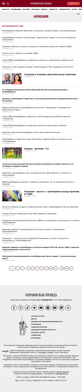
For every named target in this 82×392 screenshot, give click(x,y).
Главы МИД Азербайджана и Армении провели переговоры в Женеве (34, 125)
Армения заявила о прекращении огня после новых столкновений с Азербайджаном (34, 230)
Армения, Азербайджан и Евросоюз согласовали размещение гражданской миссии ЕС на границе (40, 100)
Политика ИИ (36, 324)
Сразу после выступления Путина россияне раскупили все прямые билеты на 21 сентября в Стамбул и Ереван (38, 165)
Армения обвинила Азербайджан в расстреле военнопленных (31, 132)
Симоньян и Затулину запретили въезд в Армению (50, 74)
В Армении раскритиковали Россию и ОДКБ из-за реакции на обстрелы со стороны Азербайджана (40, 221)
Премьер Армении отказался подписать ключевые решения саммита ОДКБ (37, 46)
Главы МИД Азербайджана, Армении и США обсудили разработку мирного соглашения (36, 117)
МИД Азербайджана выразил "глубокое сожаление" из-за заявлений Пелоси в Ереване (38, 183)
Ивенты (44, 9)
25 (66, 268)
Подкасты (53, 9)
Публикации (16, 9)
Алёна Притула (36, 374)
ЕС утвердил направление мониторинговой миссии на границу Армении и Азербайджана (35, 91)
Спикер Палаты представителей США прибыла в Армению (29, 213)
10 (51, 268)
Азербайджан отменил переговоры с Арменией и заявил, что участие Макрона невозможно (39, 38)
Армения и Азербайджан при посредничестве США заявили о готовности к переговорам (37, 174)
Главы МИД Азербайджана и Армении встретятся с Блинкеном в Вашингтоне (37, 60)
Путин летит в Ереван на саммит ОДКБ (20, 53)
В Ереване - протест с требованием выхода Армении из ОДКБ (51, 192)
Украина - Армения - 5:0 (36, 148)
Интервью (35, 9)
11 (55, 268)
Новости (5, 9)
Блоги (74, 9)
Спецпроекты (64, 9)
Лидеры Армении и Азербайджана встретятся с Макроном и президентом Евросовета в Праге (36, 108)
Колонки (26, 9)
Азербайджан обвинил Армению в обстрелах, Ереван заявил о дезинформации (39, 31)
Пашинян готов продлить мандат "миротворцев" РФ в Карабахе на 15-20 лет (38, 67)
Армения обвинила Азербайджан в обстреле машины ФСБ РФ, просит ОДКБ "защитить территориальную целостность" (40, 248)
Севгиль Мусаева (62, 372)
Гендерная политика (39, 327)
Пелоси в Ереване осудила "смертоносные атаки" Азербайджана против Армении (40, 207)
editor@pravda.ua (61, 374)
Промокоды (36, 338)
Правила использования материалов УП (47, 321)
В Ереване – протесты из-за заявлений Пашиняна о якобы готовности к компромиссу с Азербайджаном (35, 239)
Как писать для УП (38, 332)
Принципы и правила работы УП (43, 330)
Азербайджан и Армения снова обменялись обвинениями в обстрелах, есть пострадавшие (37, 140)
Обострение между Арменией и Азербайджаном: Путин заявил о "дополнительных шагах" (39, 257)
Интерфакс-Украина (45, 352)
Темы (78, 14)
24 (62, 268)
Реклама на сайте (38, 316)
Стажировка (36, 335)
